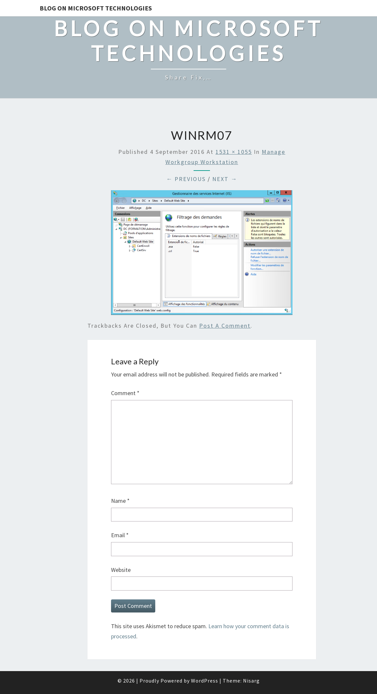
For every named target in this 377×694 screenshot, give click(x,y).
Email (120, 535)
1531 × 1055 (234, 151)
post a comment (225, 325)
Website (121, 570)
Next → (224, 179)
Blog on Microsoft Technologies (96, 8)
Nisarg (251, 680)
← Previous (186, 179)
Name (120, 500)
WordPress (204, 680)
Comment (125, 393)
